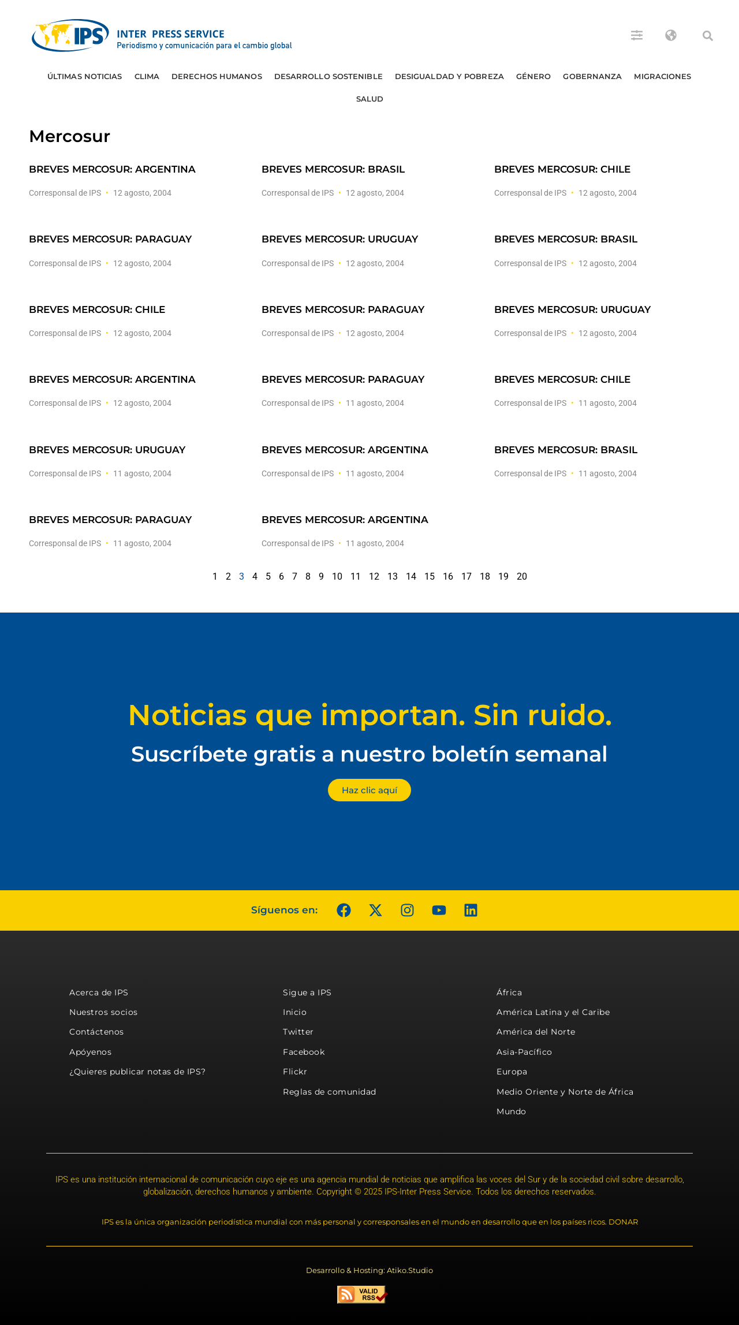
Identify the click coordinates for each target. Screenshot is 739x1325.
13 (392, 576)
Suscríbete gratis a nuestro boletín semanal (369, 754)
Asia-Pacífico (525, 1052)
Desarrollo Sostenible (328, 76)
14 (411, 576)
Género (533, 76)
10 (337, 576)
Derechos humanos (216, 76)
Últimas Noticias (84, 76)
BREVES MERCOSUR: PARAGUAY (110, 239)
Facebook (303, 1052)
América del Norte (536, 1032)
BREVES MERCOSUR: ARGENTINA (112, 169)
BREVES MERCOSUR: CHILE (562, 169)
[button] (707, 35)
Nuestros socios (103, 1012)
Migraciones (662, 76)
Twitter (298, 1032)
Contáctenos (96, 1032)
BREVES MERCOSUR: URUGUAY (340, 239)
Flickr (295, 1071)
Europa (512, 1071)
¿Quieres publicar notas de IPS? (137, 1071)
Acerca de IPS (99, 992)
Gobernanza (592, 76)
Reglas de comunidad (329, 1092)
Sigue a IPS (307, 992)
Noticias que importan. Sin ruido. (370, 715)
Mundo (512, 1111)
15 (429, 576)
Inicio (295, 1012)
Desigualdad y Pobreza (449, 76)
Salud (370, 98)
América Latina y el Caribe (553, 1012)
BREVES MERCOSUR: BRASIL (333, 169)
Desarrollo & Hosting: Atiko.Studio (369, 1270)
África (509, 992)
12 (374, 576)
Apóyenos (90, 1052)
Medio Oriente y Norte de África (565, 1092)
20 (522, 576)
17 (466, 576)
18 (485, 576)
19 (503, 576)
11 (355, 576)
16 (448, 576)
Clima (147, 76)
